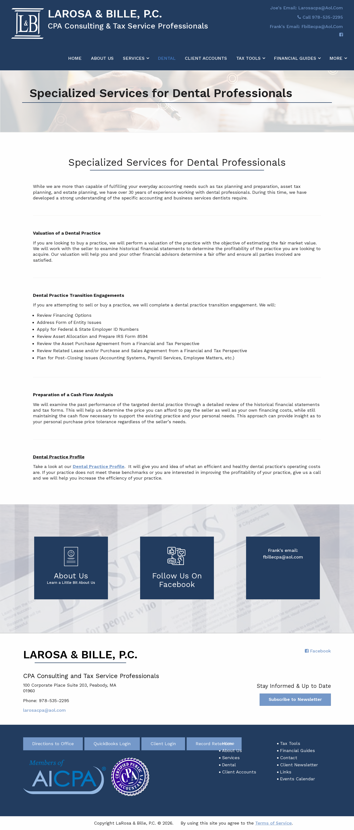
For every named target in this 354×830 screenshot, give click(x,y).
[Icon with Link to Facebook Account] (341, 38)
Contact (288, 757)
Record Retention (214, 743)
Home (75, 61)
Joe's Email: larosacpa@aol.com (306, 11)
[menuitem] (75, 60)
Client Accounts (206, 61)
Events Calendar (297, 779)
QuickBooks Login (112, 743)
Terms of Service (273, 823)
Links (285, 771)
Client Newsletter (299, 765)
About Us (102, 61)
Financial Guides (295, 61)
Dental (167, 61)
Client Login (163, 743)
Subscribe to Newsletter (295, 699)
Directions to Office (53, 743)
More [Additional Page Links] (335, 61)
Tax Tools (248, 61)
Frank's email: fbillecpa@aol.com (306, 29)
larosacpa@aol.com (44, 710)
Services (134, 61)
